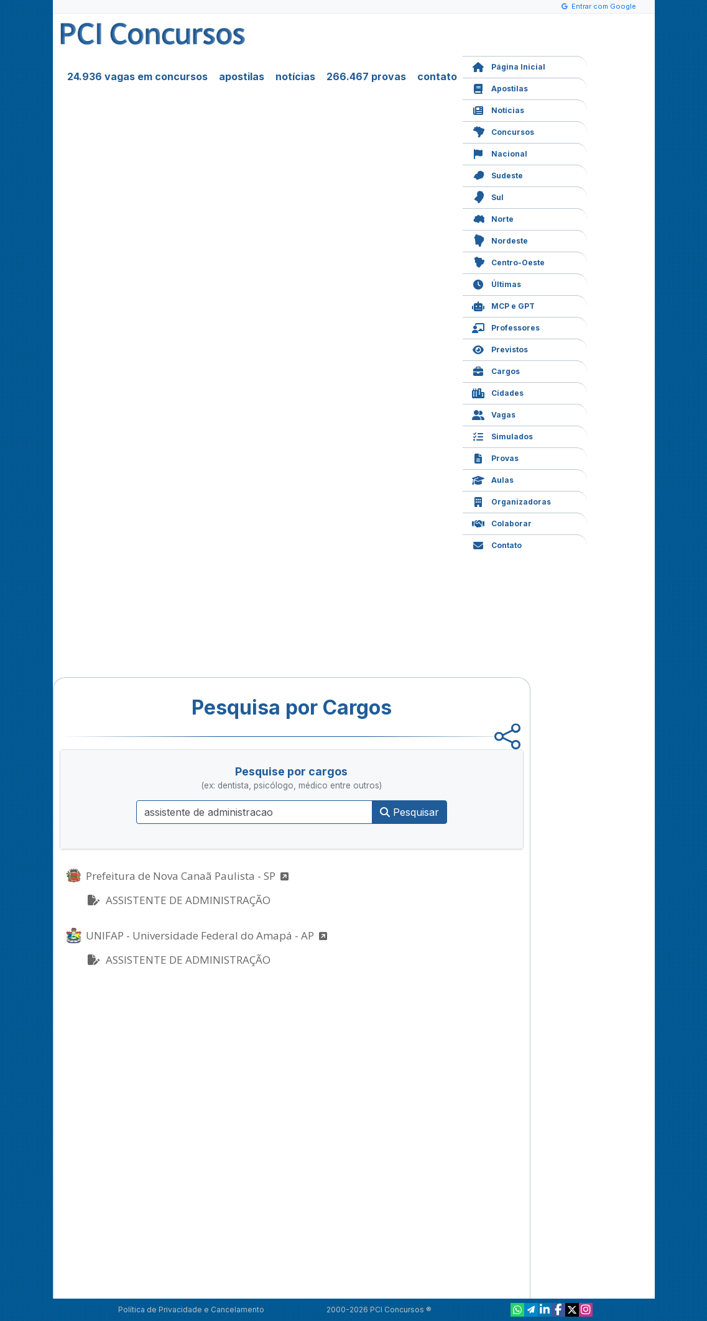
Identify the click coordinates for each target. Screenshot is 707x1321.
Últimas (496, 283)
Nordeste (500, 239)
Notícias (498, 109)
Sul (488, 196)
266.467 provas (366, 76)
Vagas (493, 413)
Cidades (498, 392)
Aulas (493, 479)
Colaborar (502, 522)
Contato (497, 544)
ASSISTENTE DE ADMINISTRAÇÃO (178, 900)
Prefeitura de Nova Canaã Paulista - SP (187, 876)
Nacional (499, 152)
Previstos (500, 348)
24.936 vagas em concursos (137, 76)
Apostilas (500, 87)
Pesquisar (409, 812)
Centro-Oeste (508, 261)
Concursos (503, 131)
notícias (295, 76)
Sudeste (497, 174)
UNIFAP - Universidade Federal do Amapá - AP (206, 935)
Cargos (496, 370)
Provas (495, 457)
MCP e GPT (503, 305)
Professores (506, 326)
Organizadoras (511, 500)
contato (437, 76)
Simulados (502, 435)
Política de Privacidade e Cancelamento (191, 1309)
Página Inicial (508, 65)
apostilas (241, 76)
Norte (493, 218)
